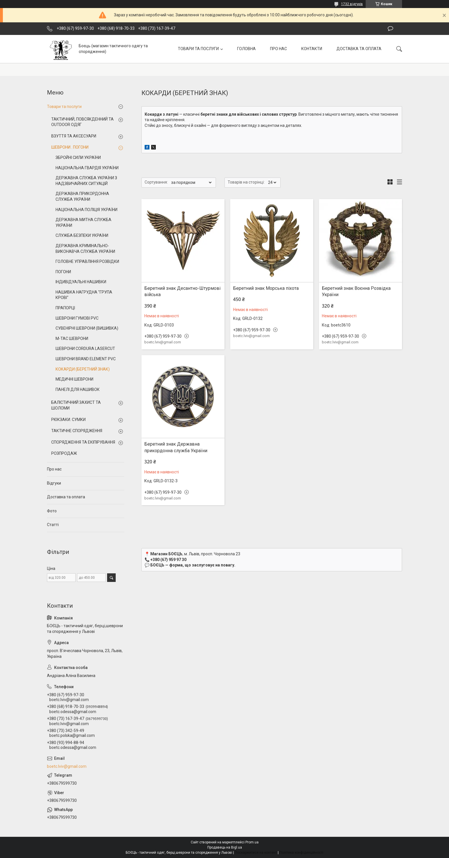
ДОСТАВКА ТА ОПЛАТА (358, 48)
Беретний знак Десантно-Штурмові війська (182, 291)
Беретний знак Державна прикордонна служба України (175, 447)
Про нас (54, 469)
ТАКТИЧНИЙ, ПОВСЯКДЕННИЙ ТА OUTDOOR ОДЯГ (82, 122)
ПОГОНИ (63, 271)
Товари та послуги (64, 106)
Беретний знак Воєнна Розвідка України (356, 291)
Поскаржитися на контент (256, 853)
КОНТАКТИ (311, 48)
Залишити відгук (390, 28)
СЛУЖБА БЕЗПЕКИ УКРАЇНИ (82, 235)
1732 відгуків (352, 4)
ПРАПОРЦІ (65, 308)
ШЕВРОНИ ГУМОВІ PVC (77, 318)
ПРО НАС (278, 48)
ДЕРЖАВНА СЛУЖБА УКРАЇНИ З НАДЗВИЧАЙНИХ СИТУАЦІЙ (86, 181)
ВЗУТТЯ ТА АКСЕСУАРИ (73, 136)
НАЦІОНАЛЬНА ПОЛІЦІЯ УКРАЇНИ (86, 209)
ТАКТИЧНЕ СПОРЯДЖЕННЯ (76, 430)
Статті (53, 524)
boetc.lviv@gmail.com (66, 766)
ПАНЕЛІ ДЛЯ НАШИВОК (78, 389)
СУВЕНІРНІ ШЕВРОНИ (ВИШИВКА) (87, 328)
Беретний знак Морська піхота (266, 288)
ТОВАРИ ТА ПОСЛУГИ (198, 48)
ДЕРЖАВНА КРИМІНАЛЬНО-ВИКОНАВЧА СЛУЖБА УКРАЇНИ (85, 248)
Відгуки (54, 483)
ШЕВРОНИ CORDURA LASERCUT (85, 348)
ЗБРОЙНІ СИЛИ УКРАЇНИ (78, 157)
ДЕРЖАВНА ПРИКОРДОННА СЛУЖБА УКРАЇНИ (82, 196)
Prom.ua (252, 842)
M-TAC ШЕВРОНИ (72, 338)
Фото (52, 511)
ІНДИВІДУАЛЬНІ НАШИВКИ (81, 282)
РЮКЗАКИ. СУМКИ (68, 419)
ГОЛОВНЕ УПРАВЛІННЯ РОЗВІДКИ (87, 261)
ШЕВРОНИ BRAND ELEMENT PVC (86, 359)
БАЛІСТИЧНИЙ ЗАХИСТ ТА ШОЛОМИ (76, 405)
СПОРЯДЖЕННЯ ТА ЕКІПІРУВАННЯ (83, 442)
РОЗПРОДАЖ (64, 453)
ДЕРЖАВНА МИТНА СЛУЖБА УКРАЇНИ (83, 222)
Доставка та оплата (66, 497)
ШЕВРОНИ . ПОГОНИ (69, 147)
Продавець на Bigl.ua (224, 847)
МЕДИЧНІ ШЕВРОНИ (74, 379)
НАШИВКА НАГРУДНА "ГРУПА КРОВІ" (84, 295)
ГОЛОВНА (246, 48)
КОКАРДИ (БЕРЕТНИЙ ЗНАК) (83, 369)
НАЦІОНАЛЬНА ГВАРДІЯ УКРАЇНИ (87, 168)
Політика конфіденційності (301, 853)
